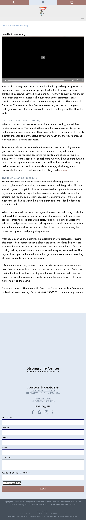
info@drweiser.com (43, 401)
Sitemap (73, 504)
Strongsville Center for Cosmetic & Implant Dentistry (46, 501)
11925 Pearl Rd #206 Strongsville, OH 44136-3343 (43, 392)
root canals (63, 170)
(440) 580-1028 (43, 398)
